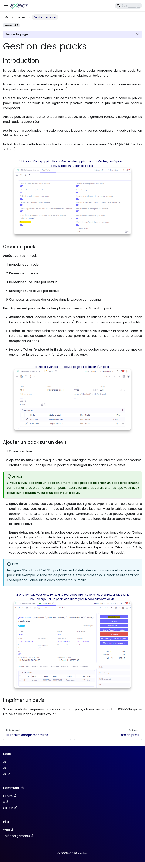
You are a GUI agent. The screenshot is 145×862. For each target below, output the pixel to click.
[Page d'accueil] (6, 17)
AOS (6, 762)
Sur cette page (16, 34)
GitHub (10, 808)
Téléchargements (18, 836)
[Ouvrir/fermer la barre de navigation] (6, 5)
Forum (9, 796)
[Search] (128, 6)
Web (8, 830)
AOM (6, 774)
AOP (6, 768)
